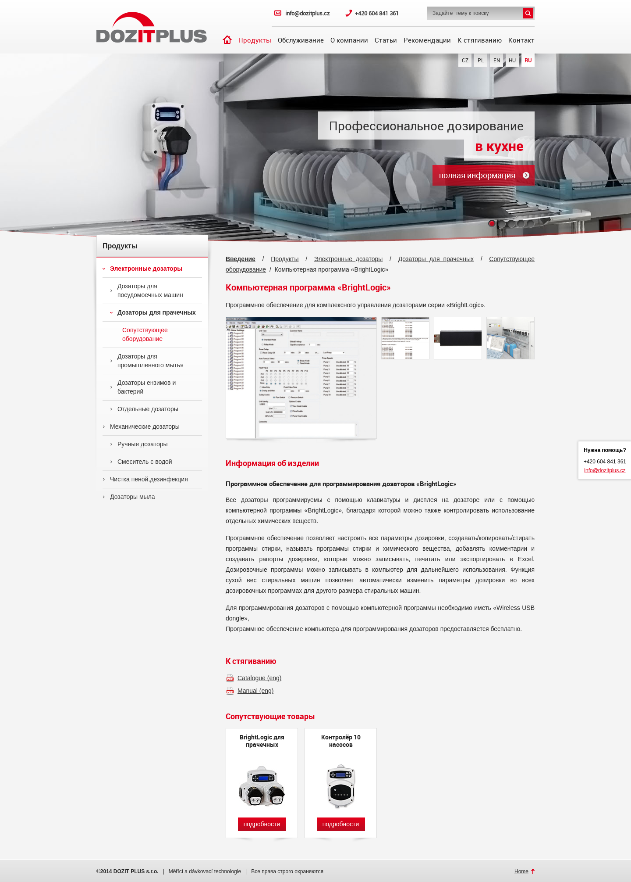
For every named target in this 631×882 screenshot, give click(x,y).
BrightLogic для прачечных (262, 741)
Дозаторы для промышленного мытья (147, 361)
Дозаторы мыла (129, 496)
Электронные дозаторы (142, 268)
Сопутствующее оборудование (139, 334)
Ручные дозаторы (139, 444)
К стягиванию (479, 40)
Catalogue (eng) (259, 677)
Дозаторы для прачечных (153, 312)
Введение (227, 40)
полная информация (477, 175)
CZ (465, 60)
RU (528, 60)
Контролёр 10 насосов (341, 741)
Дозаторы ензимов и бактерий (143, 387)
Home (521, 871)
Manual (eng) (256, 690)
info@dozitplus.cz (307, 13)
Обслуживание (301, 40)
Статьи (386, 40)
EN (496, 60)
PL (481, 60)
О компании (349, 40)
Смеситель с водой (141, 461)
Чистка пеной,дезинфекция (145, 479)
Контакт (521, 40)
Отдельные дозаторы (144, 408)
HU (512, 60)
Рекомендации (427, 40)
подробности (262, 824)
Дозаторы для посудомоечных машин (146, 290)
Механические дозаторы (141, 426)
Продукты (254, 40)
